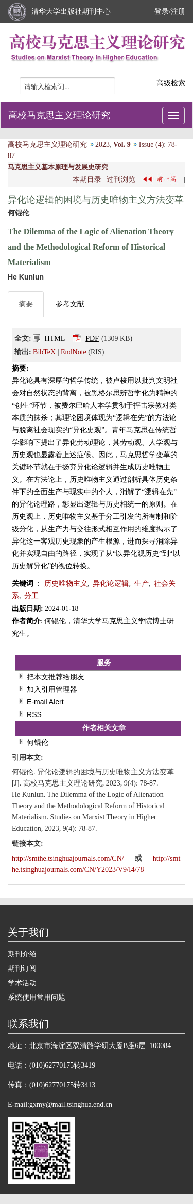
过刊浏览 (121, 179)
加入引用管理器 (52, 689)
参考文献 (70, 304)
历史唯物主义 (65, 583)
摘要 (26, 304)
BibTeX (44, 352)
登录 (161, 11)
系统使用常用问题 (36, 997)
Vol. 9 (122, 144)
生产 (141, 583)
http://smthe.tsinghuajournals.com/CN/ (69, 858)
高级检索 (170, 83)
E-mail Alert (45, 701)
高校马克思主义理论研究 (59, 115)
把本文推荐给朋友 (55, 677)
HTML (55, 338)
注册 (178, 11)
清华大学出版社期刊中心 (71, 11)
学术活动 (22, 983)
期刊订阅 (22, 968)
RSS (34, 714)
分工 (31, 596)
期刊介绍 (22, 954)
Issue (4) (151, 144)
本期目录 (87, 179)
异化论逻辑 (111, 583)
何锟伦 (37, 742)
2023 (102, 144)
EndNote (73, 352)
